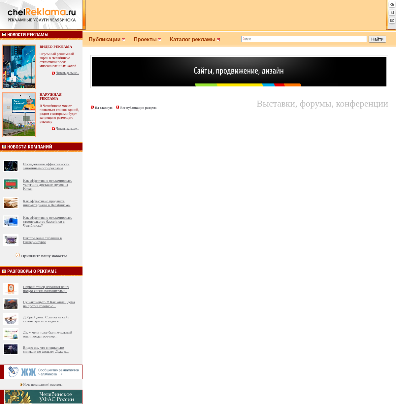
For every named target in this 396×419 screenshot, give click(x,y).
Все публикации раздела (138, 108)
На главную (104, 108)
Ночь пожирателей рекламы (42, 384)
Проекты (152, 39)
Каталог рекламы (198, 39)
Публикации (111, 39)
